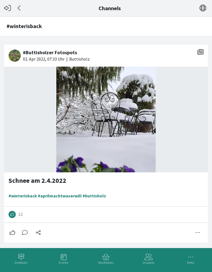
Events (63, 262)
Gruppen (148, 262)
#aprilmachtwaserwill (60, 195)
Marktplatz (106, 262)
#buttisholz (94, 195)
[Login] (7, 8)
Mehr (190, 262)
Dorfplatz (21, 262)
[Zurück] (19, 8)
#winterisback (23, 195)
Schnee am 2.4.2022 (37, 180)
